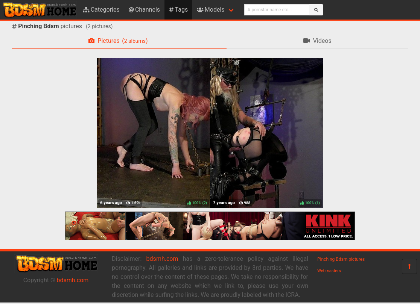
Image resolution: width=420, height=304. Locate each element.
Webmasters (329, 270)
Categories (101, 9)
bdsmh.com (73, 280)
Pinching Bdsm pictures (341, 259)
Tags (178, 9)
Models (210, 9)
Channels (144, 9)
